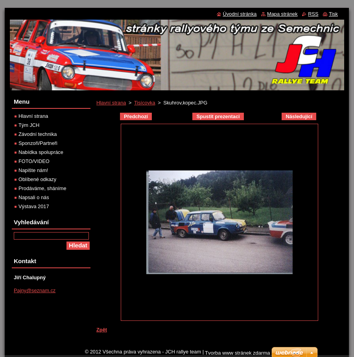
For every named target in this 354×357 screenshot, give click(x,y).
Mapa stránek (282, 14)
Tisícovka (144, 103)
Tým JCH (28, 125)
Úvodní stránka (239, 14)
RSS (313, 14)
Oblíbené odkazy (37, 179)
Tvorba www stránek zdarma (237, 353)
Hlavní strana (111, 103)
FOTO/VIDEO (34, 161)
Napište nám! (33, 170)
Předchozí (136, 116)
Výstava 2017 (33, 206)
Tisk (333, 14)
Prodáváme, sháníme (42, 188)
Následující (299, 116)
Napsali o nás (33, 197)
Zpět (101, 330)
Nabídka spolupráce (40, 152)
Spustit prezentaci (218, 116)
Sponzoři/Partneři (37, 143)
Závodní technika (37, 134)
